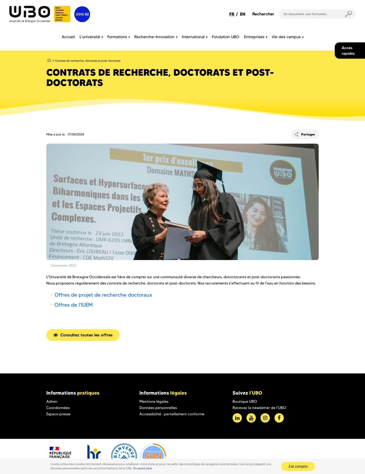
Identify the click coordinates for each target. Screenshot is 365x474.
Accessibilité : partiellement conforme (171, 414)
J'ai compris (298, 466)
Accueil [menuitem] (68, 36)
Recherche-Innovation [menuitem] (154, 36)
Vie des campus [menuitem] (286, 36)
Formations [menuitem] (117, 36)
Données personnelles (158, 408)
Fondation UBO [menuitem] (225, 36)
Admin (51, 401)
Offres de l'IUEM (73, 305)
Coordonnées (58, 408)
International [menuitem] (193, 36)
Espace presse (58, 414)
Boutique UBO (245, 401)
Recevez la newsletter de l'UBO (259, 408)
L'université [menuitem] (90, 36)
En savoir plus (142, 468)
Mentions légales (153, 401)
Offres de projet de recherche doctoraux (103, 295)
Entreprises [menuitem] (254, 36)
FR (231, 14)
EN (242, 14)
